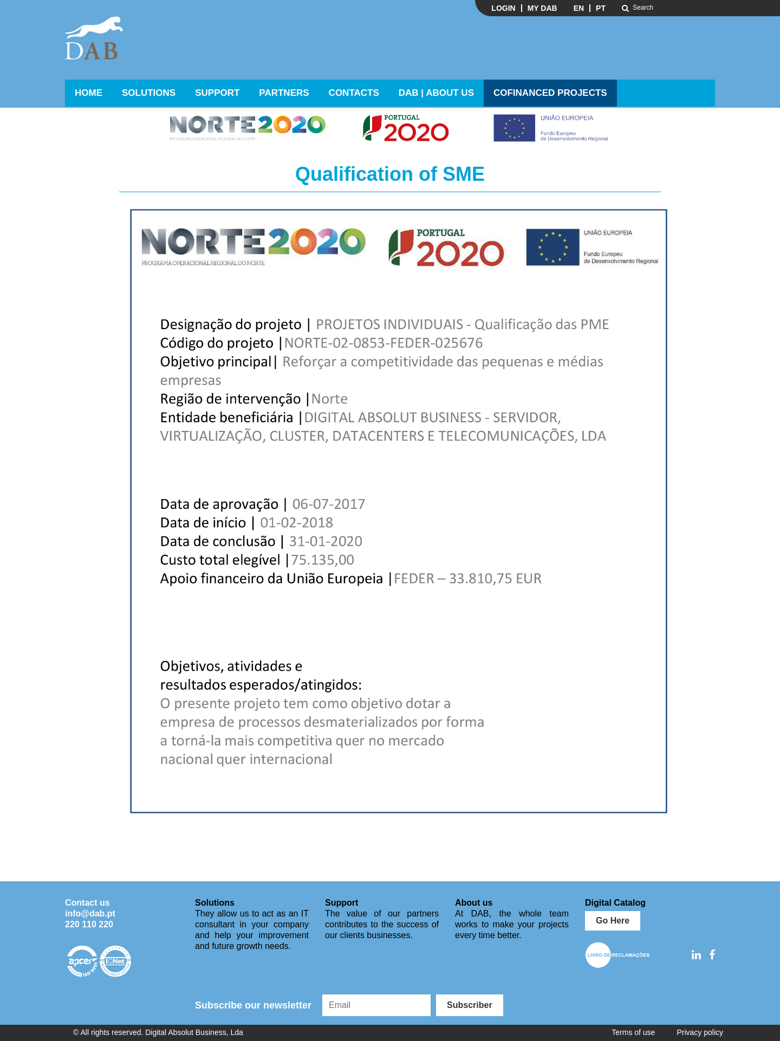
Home (88, 93)
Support (217, 93)
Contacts (354, 93)
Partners (284, 93)
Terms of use (633, 1032)
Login (503, 8)
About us (473, 902)
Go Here (612, 920)
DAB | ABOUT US (436, 93)
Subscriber (469, 1005)
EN (579, 8)
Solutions (149, 93)
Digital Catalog (615, 902)
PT (601, 8)
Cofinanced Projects (550, 93)
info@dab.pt (90, 913)
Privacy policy (700, 1032)
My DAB (542, 8)
